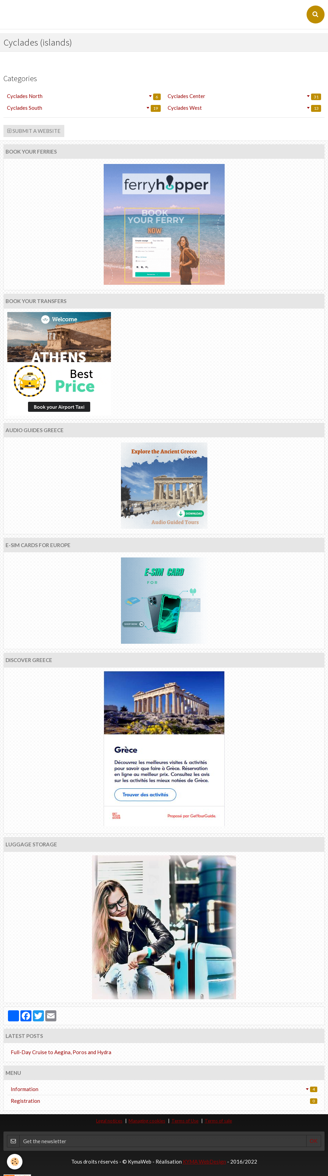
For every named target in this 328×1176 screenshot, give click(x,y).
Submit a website (33, 131)
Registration (164, 1101)
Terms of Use (184, 1121)
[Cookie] (14, 1161)
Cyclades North (84, 96)
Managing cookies (147, 1121)
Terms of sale (218, 1121)
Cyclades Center (244, 96)
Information (164, 1089)
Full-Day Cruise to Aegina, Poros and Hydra (61, 1052)
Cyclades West (244, 108)
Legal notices (109, 1121)
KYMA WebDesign (204, 1161)
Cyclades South (84, 108)
